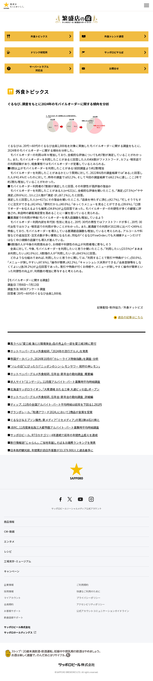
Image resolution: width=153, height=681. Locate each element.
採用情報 (9, 591)
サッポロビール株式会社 (17, 627)
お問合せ (114, 68)
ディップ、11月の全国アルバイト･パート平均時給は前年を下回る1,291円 (56, 404)
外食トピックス (39, 36)
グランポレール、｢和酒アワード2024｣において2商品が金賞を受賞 (51, 412)
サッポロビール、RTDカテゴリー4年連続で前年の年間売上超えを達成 (54, 435)
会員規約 (9, 604)
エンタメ (9, 541)
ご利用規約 (82, 585)
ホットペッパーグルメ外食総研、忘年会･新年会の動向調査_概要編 (51, 374)
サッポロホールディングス (18, 632)
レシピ (8, 551)
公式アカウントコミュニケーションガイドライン (102, 611)
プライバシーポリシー (88, 598)
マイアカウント (12, 598)
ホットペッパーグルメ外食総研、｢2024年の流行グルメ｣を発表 (49, 351)
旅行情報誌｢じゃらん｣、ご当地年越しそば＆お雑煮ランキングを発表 (53, 443)
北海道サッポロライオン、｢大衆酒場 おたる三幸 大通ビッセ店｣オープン (54, 389)
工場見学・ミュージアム (17, 561)
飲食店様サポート (13, 617)
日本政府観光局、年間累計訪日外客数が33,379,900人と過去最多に (51, 450)
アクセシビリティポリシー (90, 604)
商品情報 (9, 522)
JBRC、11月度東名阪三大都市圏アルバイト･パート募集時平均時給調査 (54, 427)
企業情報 (9, 585)
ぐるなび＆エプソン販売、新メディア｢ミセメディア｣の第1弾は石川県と (55, 420)
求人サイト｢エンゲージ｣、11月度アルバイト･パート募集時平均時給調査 (55, 382)
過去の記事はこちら (130, 317)
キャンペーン (11, 571)
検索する (139, 5)
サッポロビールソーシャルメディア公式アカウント (76, 508)
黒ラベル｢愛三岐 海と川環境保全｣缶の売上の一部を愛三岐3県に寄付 (53, 343)
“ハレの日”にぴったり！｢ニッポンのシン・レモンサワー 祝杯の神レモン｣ (55, 366)
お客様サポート (12, 611)
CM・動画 (9, 531)
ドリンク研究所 (39, 52)
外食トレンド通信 (114, 36)
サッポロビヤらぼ (114, 52)
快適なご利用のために (88, 591)
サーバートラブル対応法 (39, 68)
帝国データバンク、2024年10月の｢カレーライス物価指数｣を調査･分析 (54, 359)
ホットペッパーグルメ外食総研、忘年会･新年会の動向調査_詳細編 (51, 397)
